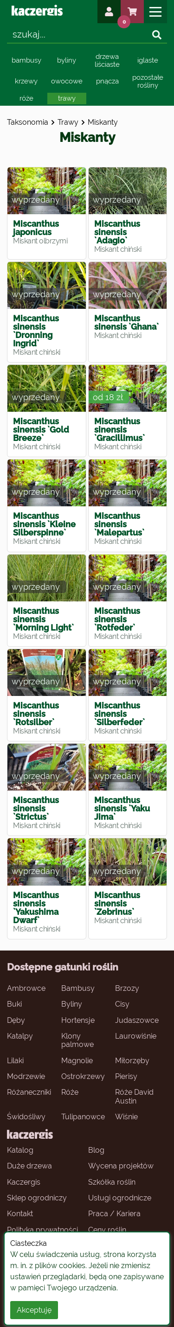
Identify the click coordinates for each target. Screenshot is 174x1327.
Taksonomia (27, 122)
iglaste (147, 60)
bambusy (26, 60)
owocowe (67, 81)
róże (26, 98)
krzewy (26, 81)
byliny (66, 60)
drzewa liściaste (107, 60)
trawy (67, 98)
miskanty (103, 122)
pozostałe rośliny (147, 81)
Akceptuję (34, 1310)
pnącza (107, 81)
